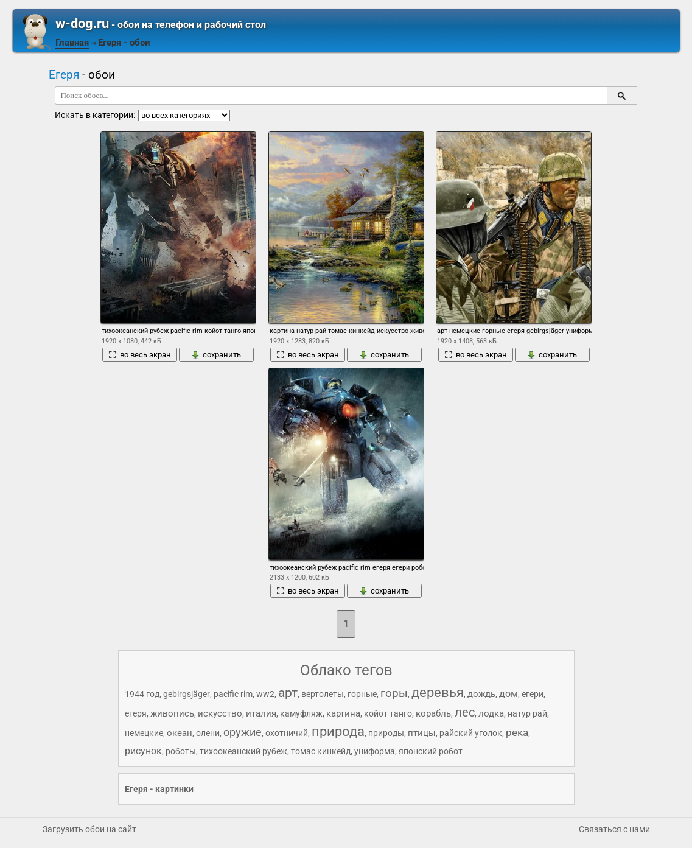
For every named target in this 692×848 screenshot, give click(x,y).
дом (508, 693)
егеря (136, 713)
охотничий (286, 733)
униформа (374, 751)
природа (338, 731)
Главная (72, 42)
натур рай (527, 713)
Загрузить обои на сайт (89, 829)
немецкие (144, 733)
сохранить (216, 354)
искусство (220, 713)
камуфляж (301, 713)
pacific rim (233, 694)
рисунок (143, 751)
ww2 (265, 694)
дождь (481, 694)
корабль (433, 713)
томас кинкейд (321, 751)
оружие (242, 732)
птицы (422, 732)
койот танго (388, 713)
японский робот (431, 751)
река (517, 732)
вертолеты (322, 694)
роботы (181, 751)
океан (179, 732)
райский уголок (470, 733)
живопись (172, 713)
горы (394, 693)
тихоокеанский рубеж (243, 751)
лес (465, 712)
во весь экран (139, 354)
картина (343, 713)
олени (208, 733)
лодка (491, 713)
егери (532, 694)
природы (386, 733)
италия (261, 713)
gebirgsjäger (186, 694)
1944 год (142, 694)
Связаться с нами (614, 829)
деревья (437, 692)
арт (288, 692)
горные (362, 694)
